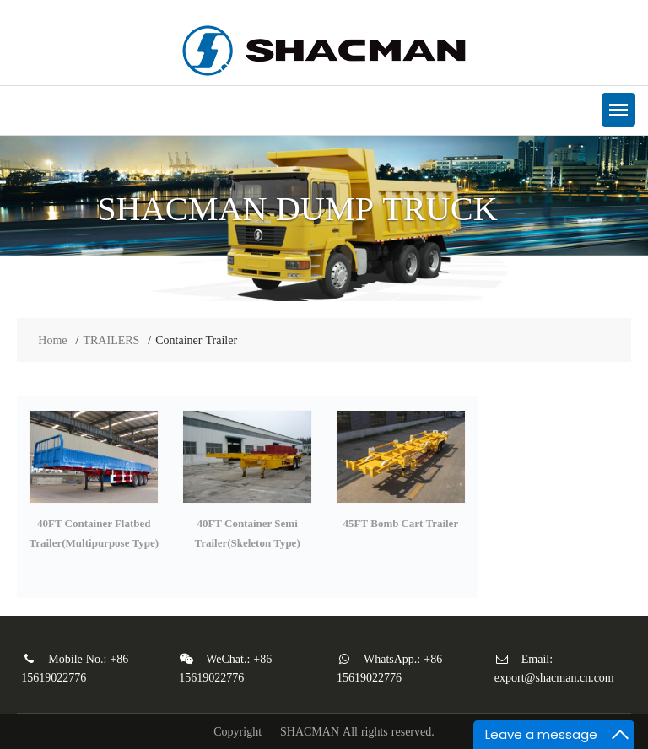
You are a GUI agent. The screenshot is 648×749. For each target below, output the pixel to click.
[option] (324, 218)
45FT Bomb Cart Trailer (401, 523)
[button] (618, 110)
